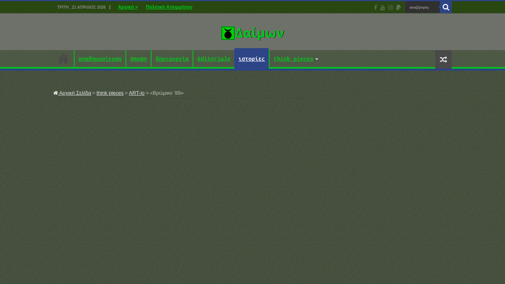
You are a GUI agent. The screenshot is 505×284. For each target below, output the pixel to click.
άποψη (138, 59)
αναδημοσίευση (100, 59)
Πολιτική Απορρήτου (169, 7)
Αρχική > (128, 7)
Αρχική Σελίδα (72, 93)
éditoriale (213, 59)
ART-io (137, 93)
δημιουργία (172, 59)
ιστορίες (251, 59)
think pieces (293, 59)
